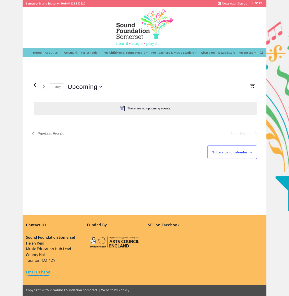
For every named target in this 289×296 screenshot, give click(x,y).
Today (57, 86)
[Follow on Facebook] (252, 3)
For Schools (90, 53)
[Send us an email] (260, 3)
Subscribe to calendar (229, 152)
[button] (232, 3)
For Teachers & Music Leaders (174, 53)
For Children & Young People (126, 53)
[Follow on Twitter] (256, 3)
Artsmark (71, 53)
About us (53, 53)
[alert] (145, 108)
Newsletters (226, 53)
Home (37, 53)
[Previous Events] (34, 85)
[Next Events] (43, 86)
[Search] (261, 52)
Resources (247, 53)
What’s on (207, 53)
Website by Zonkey (115, 290)
